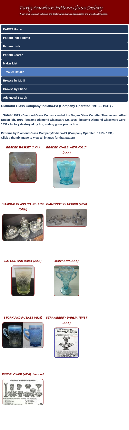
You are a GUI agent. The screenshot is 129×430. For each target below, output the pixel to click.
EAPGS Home (12, 29)
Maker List (10, 63)
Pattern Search (13, 55)
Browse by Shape (15, 89)
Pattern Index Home (16, 37)
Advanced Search (15, 97)
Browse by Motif (14, 80)
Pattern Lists (11, 46)
